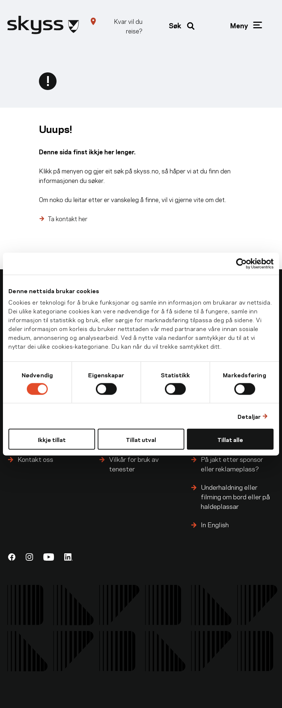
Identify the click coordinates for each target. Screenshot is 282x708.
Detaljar (249, 415)
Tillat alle (230, 439)
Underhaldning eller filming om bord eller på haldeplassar (235, 496)
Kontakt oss (35, 458)
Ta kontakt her (67, 218)
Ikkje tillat (52, 439)
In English (215, 524)
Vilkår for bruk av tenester (134, 463)
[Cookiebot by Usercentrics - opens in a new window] (241, 263)
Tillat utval (141, 439)
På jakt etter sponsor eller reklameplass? (232, 463)
